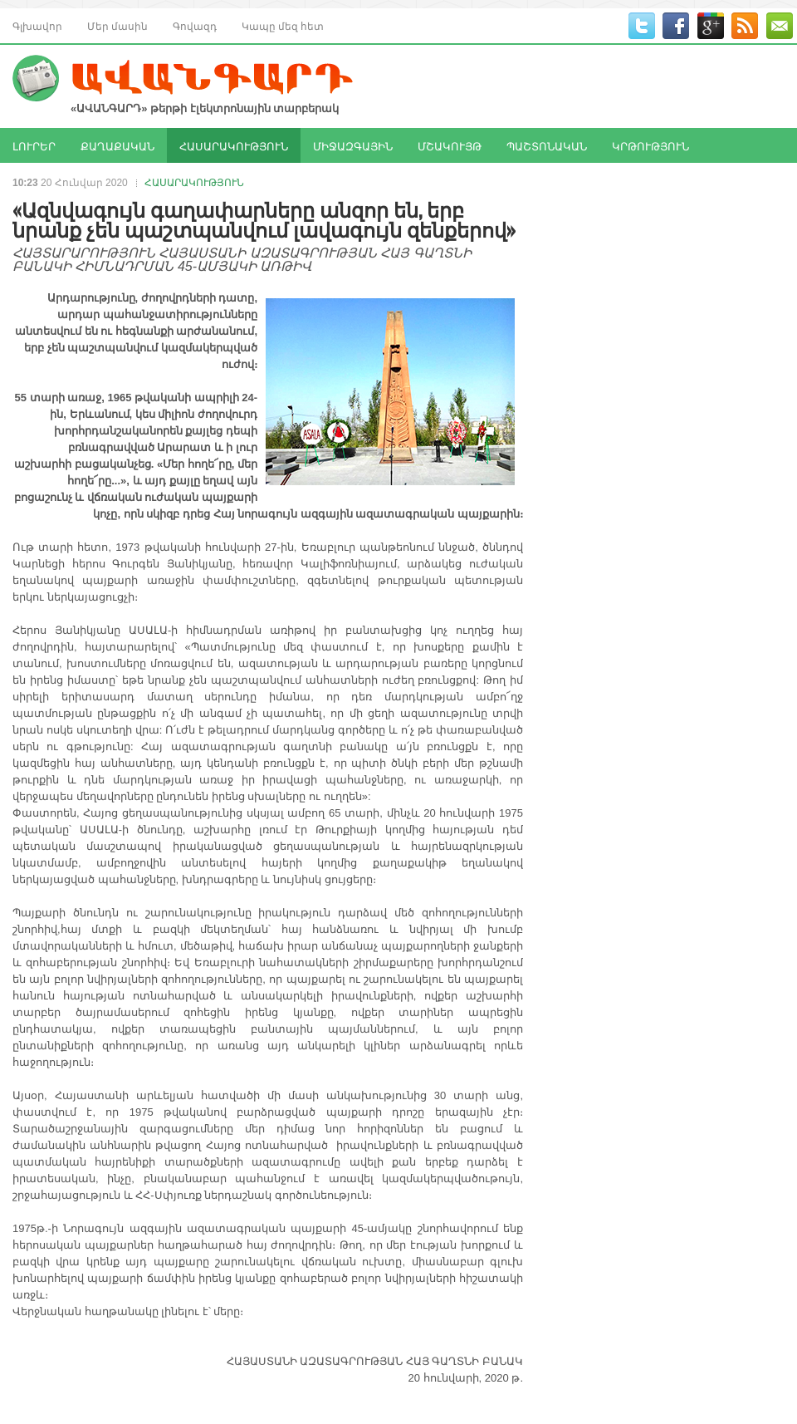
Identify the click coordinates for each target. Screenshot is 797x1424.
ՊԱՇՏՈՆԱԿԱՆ (546, 145)
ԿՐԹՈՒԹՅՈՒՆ (650, 145)
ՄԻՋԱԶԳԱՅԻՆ (353, 145)
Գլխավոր (37, 25)
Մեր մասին (117, 25)
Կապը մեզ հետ (283, 25)
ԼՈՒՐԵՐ (34, 145)
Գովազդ (195, 25)
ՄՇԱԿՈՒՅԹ (450, 145)
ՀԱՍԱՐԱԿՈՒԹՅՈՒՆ (233, 145)
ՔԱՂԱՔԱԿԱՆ (117, 145)
